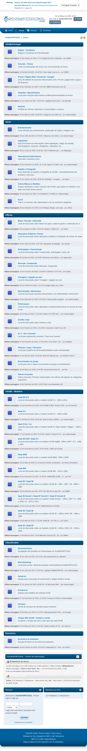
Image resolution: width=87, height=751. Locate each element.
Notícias (21, 107)
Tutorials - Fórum (25, 64)
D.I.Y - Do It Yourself (26, 334)
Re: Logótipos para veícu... (52, 101)
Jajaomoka (67, 257)
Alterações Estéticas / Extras (30, 234)
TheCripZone (59, 736)
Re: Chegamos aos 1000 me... (51, 115)
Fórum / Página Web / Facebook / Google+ (36, 77)
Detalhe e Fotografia (27, 169)
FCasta (59, 449)
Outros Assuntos (25, 374)
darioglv (68, 101)
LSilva (69, 208)
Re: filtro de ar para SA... (53, 491)
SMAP (68, 58)
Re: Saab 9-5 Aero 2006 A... (50, 419)
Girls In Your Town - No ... (53, 342)
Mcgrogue (67, 150)
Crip (34, 736)
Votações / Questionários (29, 93)
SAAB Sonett (46, 506)
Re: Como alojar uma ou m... (50, 72)
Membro (9, 690)
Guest (65, 521)
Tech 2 (46, 384)
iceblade (69, 342)
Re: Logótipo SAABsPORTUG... (53, 570)
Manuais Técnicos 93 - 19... (50, 535)
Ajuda (35, 733)
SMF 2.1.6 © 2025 (37, 739)
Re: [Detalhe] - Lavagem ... (52, 179)
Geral (20, 200)
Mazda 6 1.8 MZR (48, 194)
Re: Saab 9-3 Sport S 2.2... (52, 434)
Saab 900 (22, 468)
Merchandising (24, 562)
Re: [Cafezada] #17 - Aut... (52, 647)
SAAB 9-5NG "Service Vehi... (55, 405)
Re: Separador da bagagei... (50, 244)
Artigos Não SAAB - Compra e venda (34, 618)
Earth (66, 229)
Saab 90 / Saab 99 (25, 481)
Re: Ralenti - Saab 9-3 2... (51, 229)
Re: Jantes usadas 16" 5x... (51, 626)
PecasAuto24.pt (25, 548)
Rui (66, 369)
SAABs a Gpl (23, 320)
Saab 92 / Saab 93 (25, 526)
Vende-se (22, 576)
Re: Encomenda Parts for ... (51, 369)
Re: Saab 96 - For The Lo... (50, 521)
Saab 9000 (22, 455)
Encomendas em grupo (28, 361)
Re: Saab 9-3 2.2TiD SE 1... (50, 314)
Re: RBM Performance (52, 87)
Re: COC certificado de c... (51, 150)
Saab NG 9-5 (23, 397)
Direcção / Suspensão (27, 263)
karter (67, 179)
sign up (15, 698)
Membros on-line (53, 690)
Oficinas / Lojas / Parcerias (29, 348)
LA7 (64, 328)
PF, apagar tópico (48, 285)
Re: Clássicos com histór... (50, 136)
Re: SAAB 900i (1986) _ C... (54, 476)
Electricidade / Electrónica (29, 291)
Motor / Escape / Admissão (29, 221)
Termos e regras (44, 733)
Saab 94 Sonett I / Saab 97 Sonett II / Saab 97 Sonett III (41, 496)
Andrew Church (68, 356)
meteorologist (71, 115)
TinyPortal (28, 733)
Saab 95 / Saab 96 (25, 511)
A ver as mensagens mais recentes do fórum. (22, 671)
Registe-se (18, 8)
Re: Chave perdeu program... (54, 299)
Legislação (22, 141)
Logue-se (28, 8)
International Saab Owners (29, 156)
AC (65, 87)
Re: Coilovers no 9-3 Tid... (53, 271)
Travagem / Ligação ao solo (30, 277)
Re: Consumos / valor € (51, 328)
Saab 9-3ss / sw (25, 424)
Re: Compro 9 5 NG (51, 598)
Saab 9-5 (21, 411)
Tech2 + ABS (49, 449)
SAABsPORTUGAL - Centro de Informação (25, 657)
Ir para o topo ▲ (56, 733)
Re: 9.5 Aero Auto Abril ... (51, 584)
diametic (63, 556)
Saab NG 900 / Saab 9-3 (28, 439)
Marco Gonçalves (71, 463)
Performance (23, 304)
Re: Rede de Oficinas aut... (50, 356)
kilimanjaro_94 (57, 384)
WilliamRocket (68, 666)
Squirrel (67, 626)
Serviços (22, 604)
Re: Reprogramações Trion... (51, 612)
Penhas (57, 506)
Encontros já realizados (28, 639)
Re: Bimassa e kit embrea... (50, 257)
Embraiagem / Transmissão (30, 249)
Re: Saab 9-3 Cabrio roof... (54, 164)
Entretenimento (24, 128)
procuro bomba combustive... (50, 463)
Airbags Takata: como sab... (54, 208)
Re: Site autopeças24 (48, 556)
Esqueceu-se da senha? (23, 722)
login (7, 698)
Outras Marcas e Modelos (29, 184)
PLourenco (73, 405)
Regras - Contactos (26, 50)
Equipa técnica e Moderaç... (52, 58)
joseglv (67, 244)
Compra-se (23, 590)
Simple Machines (50, 739)
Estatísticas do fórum (18, 661)
